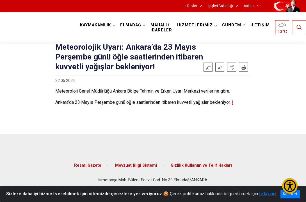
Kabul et (290, 194)
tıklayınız (268, 193)
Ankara (249, 6)
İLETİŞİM (260, 25)
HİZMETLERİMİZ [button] (195, 25)
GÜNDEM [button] (231, 25)
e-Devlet (190, 6)
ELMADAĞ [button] (130, 25)
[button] (231, 67)
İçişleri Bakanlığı (220, 6)
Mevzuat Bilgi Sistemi (136, 165)
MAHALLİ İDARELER (161, 28)
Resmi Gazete (87, 165)
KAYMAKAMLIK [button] (95, 25)
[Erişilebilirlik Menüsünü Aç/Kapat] (290, 186)
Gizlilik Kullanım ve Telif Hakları (201, 165)
